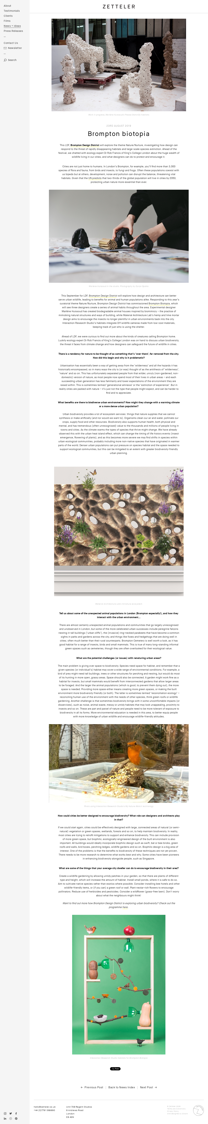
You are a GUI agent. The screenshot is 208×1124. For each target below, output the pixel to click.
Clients (8, 16)
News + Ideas (12, 26)
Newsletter (15, 48)
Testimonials (12, 11)
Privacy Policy (173, 1111)
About (7, 5)
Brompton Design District (85, 145)
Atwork (185, 1114)
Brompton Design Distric (103, 295)
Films (7, 21)
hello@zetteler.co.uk (45, 1106)
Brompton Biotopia (159, 303)
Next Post (146, 1087)
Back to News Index (121, 1087)
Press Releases (13, 31)
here (125, 907)
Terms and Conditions (176, 1109)
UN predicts (95, 178)
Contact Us (11, 43)
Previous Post (93, 1087)
